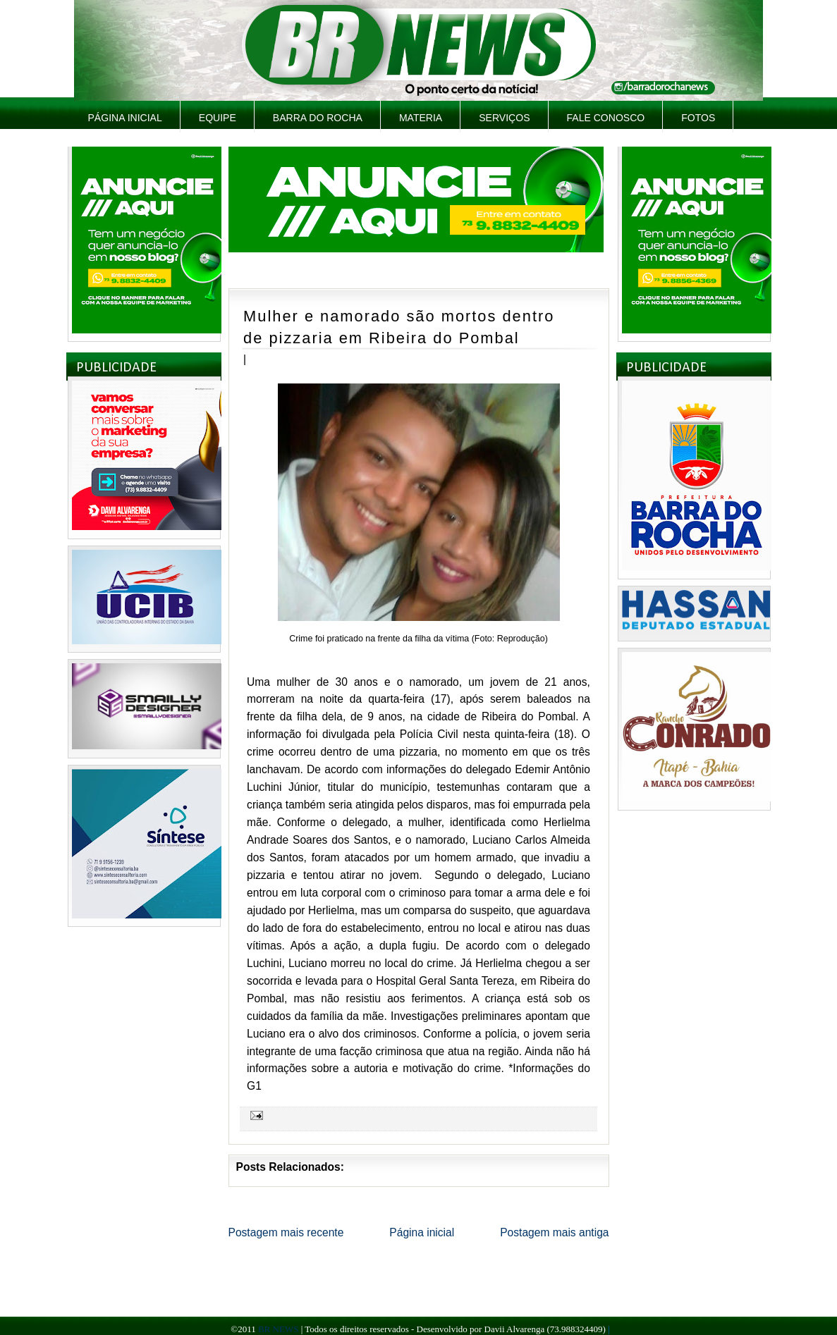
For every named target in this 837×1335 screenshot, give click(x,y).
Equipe (217, 117)
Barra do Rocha (317, 117)
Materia (420, 117)
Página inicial (125, 117)
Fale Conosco (606, 117)
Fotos (698, 117)
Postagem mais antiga (554, 1232)
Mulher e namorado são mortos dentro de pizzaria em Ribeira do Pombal (398, 327)
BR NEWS (278, 1329)
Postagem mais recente (286, 1232)
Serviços (504, 117)
